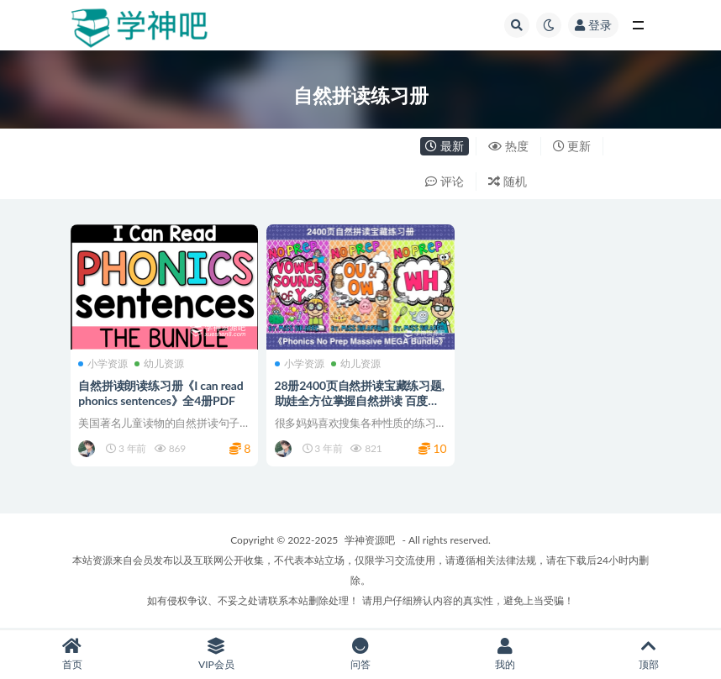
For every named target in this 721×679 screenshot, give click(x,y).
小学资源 (104, 363)
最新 (444, 146)
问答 (360, 654)
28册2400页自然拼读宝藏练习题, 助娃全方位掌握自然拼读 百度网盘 (360, 400)
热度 (508, 146)
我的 (505, 654)
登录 (593, 25)
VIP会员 (217, 654)
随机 (507, 181)
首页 (72, 654)
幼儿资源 (160, 363)
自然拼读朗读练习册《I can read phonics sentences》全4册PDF (161, 393)
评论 (444, 181)
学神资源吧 (370, 540)
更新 (572, 146)
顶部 (648, 654)
